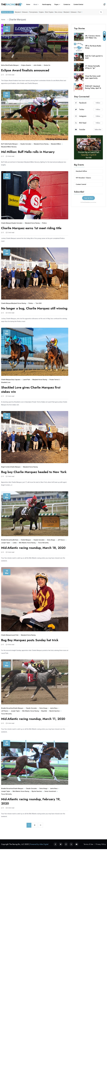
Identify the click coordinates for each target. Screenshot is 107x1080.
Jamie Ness (54, 721)
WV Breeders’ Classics (83, 178)
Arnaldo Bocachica (7, 548)
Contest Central (78, 4)
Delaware (25, 12)
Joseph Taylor (5, 551)
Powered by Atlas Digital (39, 857)
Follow (98, 103)
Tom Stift (39, 303)
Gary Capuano (15, 384)
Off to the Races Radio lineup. (93, 47)
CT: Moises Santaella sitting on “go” (92, 67)
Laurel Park (26, 384)
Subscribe (98, 129)
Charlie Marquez (17, 19)
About (35, 4)
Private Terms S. (54, 384)
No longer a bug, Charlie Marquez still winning (29, 310)
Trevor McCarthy (43, 551)
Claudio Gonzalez (25, 144)
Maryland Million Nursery (8, 147)
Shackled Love (5, 387)
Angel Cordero (5, 471)
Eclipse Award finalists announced (26, 70)
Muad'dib (44, 724)
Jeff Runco (61, 548)
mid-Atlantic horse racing (27, 551)
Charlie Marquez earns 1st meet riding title (33, 228)
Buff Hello (4, 144)
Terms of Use (88, 857)
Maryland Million (56, 144)
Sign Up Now (88, 198)
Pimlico (44, 223)
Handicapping (46, 4)
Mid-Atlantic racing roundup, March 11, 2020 (34, 731)
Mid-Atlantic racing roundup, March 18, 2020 (30, 558)
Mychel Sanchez (54, 724)
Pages (56, 4)
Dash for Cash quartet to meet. (94, 57)
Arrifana (15, 548)
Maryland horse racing (41, 144)
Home (28, 4)
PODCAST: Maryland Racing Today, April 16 (93, 87)
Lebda (14, 551)
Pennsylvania (33, 12)
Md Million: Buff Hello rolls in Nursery (29, 151)
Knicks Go (47, 65)
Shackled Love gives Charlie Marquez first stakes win (32, 393)
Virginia (41, 12)
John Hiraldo (37, 65)
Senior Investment (50, 804)
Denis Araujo (51, 548)
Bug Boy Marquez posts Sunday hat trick (31, 652)
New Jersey (58, 12)
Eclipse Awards (26, 65)
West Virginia (49, 12)
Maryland (18, 12)
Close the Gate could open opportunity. (92, 77)
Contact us (66, 4)
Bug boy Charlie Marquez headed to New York (32, 478)
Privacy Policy (101, 857)
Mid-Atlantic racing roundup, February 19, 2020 (32, 814)
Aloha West (4, 65)
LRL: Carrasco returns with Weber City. (92, 37)
